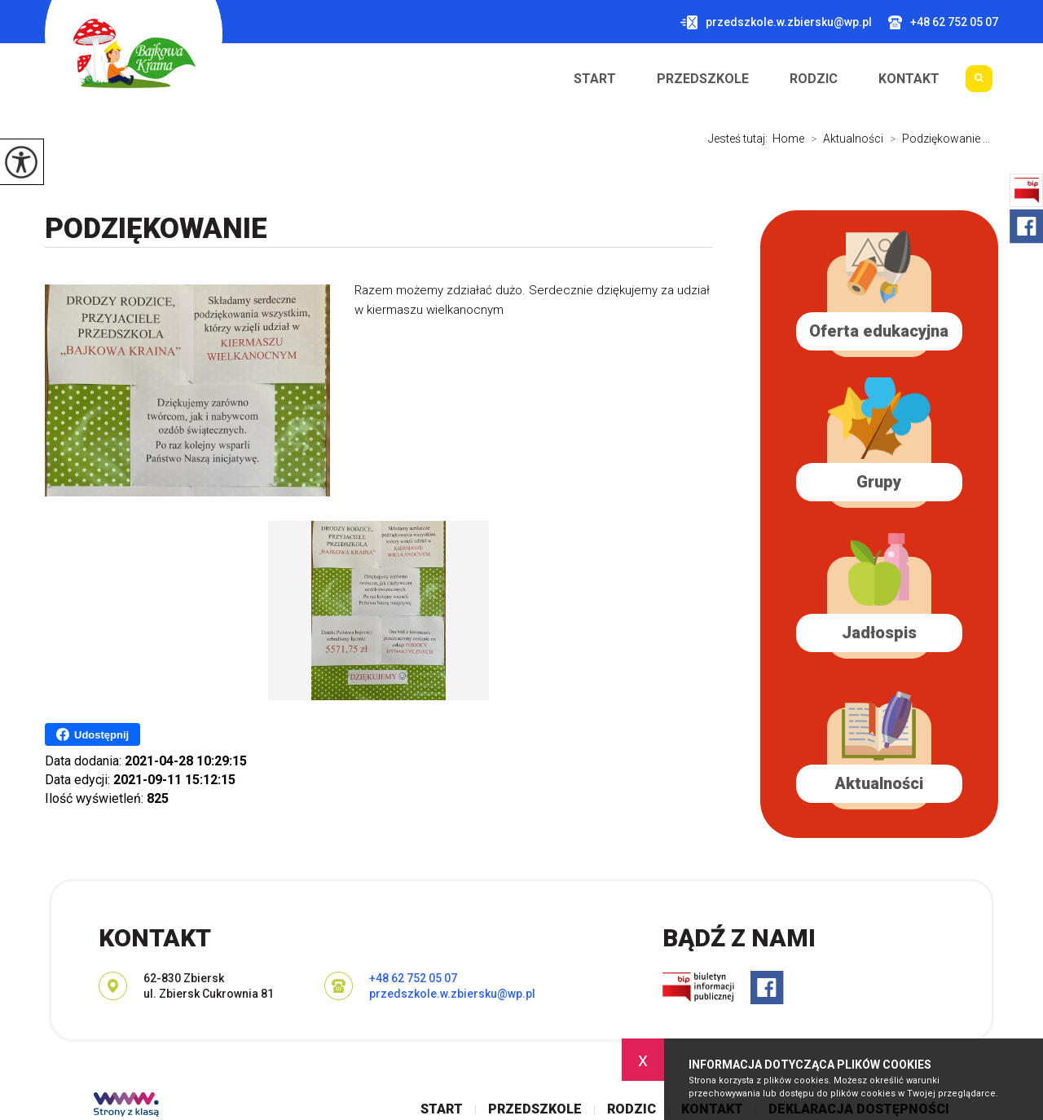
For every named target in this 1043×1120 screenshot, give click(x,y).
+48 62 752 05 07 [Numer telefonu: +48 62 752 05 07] (413, 978)
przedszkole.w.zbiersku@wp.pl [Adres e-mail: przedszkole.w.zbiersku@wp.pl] (452, 993)
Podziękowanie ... (936, 138)
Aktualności (843, 138)
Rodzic (814, 79)
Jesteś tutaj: (740, 138)
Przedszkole (703, 79)
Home (788, 138)
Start (595, 79)
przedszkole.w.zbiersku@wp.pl (776, 22)
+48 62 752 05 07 (943, 22)
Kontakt (909, 79)
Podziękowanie (156, 228)
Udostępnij (92, 734)
